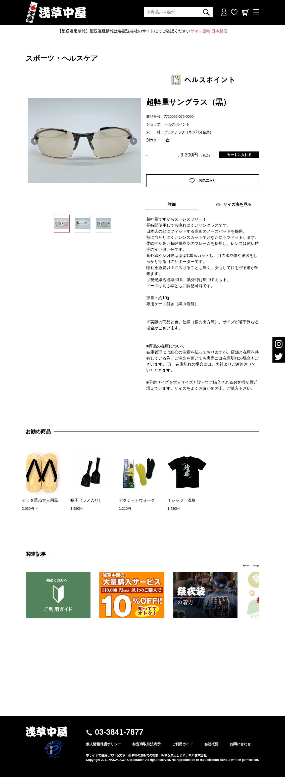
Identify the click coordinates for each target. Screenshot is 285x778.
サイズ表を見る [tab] (234, 205)
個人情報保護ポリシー (103, 745)
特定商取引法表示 (146, 745)
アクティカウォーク (137, 501)
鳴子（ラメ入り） (86, 501)
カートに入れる (239, 155)
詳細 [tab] (172, 205)
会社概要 (211, 745)
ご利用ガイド (182, 745)
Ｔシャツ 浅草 (181, 501)
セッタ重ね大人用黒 (40, 501)
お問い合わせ (240, 745)
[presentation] (246, 566)
